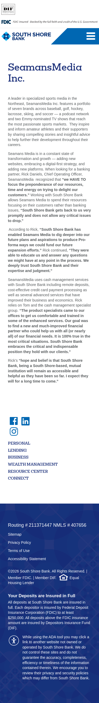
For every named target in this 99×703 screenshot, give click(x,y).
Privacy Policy (19, 542)
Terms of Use (19, 551)
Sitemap (14, 534)
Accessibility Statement (27, 559)
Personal (19, 444)
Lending (17, 451)
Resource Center (28, 472)
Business (18, 458)
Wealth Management (33, 465)
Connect (18, 479)
